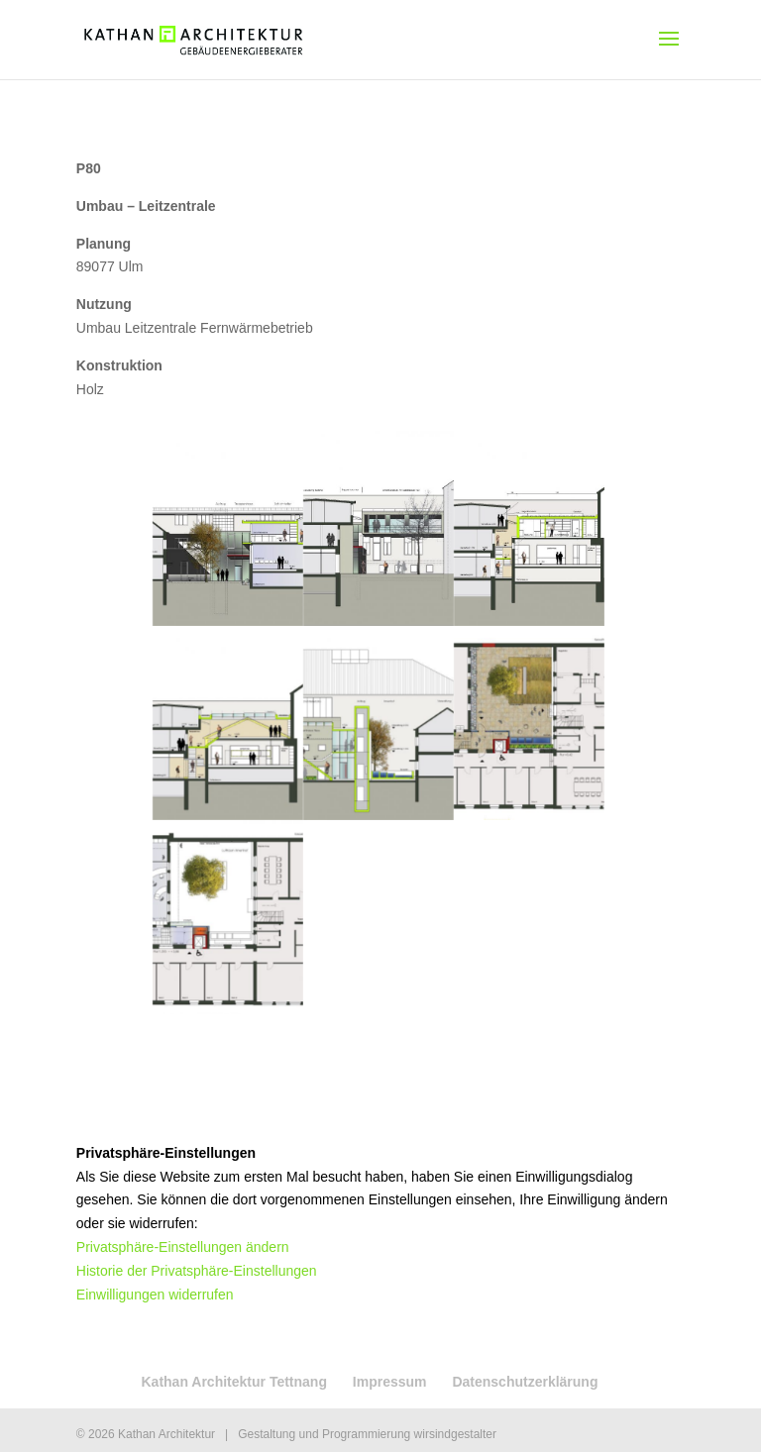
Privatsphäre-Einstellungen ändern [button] (182, 1247)
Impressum (390, 1382)
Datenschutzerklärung (525, 1382)
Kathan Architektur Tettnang (233, 1382)
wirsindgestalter (455, 1434)
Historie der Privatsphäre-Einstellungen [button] (196, 1271)
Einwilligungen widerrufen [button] (155, 1294)
